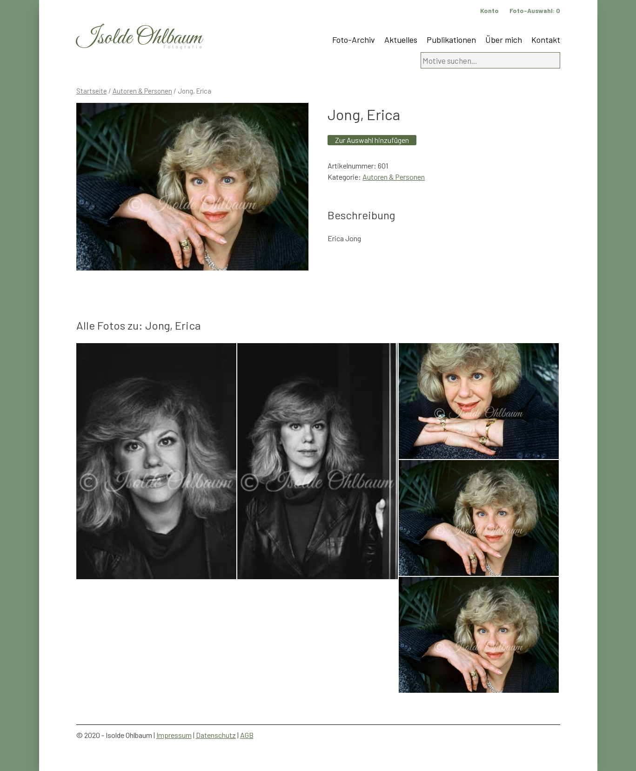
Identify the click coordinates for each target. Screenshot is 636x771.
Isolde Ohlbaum (139, 38)
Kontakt (545, 39)
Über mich (503, 39)
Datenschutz (216, 734)
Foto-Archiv (353, 39)
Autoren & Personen (142, 91)
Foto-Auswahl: (534, 10)
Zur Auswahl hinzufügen (372, 139)
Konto (489, 10)
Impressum (174, 734)
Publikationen (451, 39)
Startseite (91, 91)
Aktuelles (400, 39)
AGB (247, 734)
